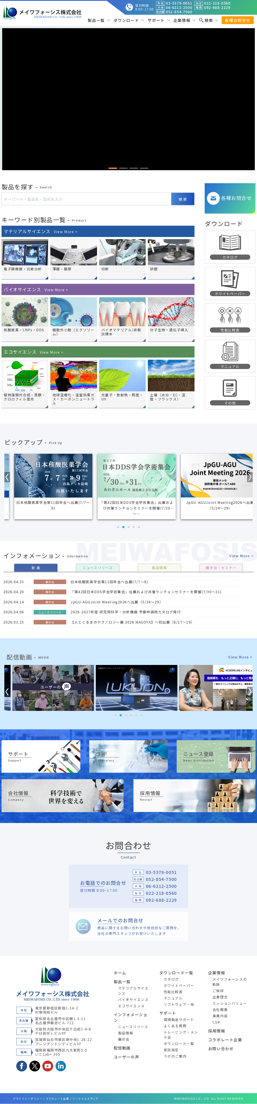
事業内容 (220, 1016)
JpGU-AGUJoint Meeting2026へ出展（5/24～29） (117, 601)
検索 (208, 20)
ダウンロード (129, 20)
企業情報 (184, 20)
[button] (113, 168)
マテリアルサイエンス (40, 231)
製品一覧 (99, 20)
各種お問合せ (237, 20)
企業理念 (220, 997)
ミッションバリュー (230, 1003)
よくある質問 (175, 1026)
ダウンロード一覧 (176, 973)
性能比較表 (173, 992)
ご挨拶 (218, 990)
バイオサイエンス (36, 289)
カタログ (171, 979)
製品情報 (125, 1033)
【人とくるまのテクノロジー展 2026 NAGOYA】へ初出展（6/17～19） (133, 622)
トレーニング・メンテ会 (181, 1035)
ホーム (120, 973)
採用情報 (216, 1031)
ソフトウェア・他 (179, 1004)
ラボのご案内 (175, 1056)
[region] (128, 99)
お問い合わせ (221, 1049)
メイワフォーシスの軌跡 (230, 982)
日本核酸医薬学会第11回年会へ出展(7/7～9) (109, 581)
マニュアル (173, 998)
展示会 (124, 1039)
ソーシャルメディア (85, 1099)
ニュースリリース (133, 1026)
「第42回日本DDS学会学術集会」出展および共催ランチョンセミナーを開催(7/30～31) (146, 591)
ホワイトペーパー (179, 985)
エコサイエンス (33, 352)
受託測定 (171, 1050)
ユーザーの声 (126, 1057)
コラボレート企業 (225, 1040)
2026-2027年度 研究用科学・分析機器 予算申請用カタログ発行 (126, 612)
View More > (241, 556)
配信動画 (122, 1048)
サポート (159, 20)
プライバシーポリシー (27, 1099)
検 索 (183, 199)
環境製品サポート (179, 1019)
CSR (216, 1022)
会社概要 (220, 1009)
